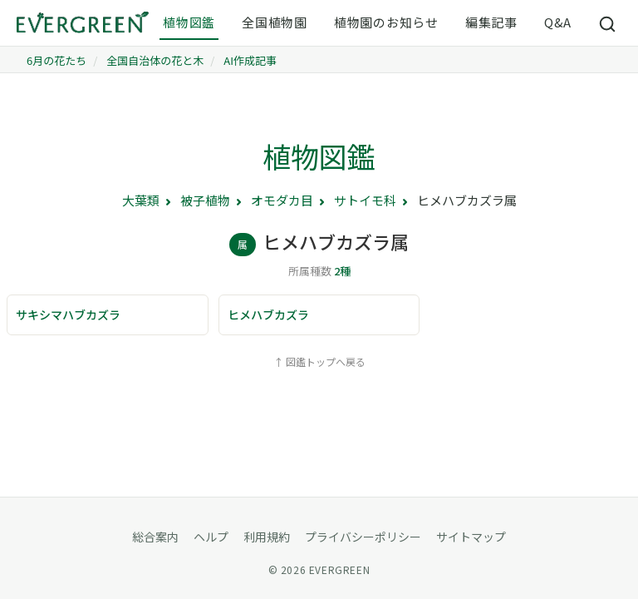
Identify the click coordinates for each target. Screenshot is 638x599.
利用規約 (266, 536)
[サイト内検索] (608, 23)
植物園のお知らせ (386, 22)
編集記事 (491, 22)
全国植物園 (274, 22)
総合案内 (155, 536)
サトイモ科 (365, 200)
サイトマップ (471, 536)
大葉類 (141, 200)
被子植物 (205, 200)
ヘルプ (211, 536)
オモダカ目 (282, 200)
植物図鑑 (189, 22)
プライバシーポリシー (363, 536)
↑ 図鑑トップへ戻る (319, 361)
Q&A (558, 22)
